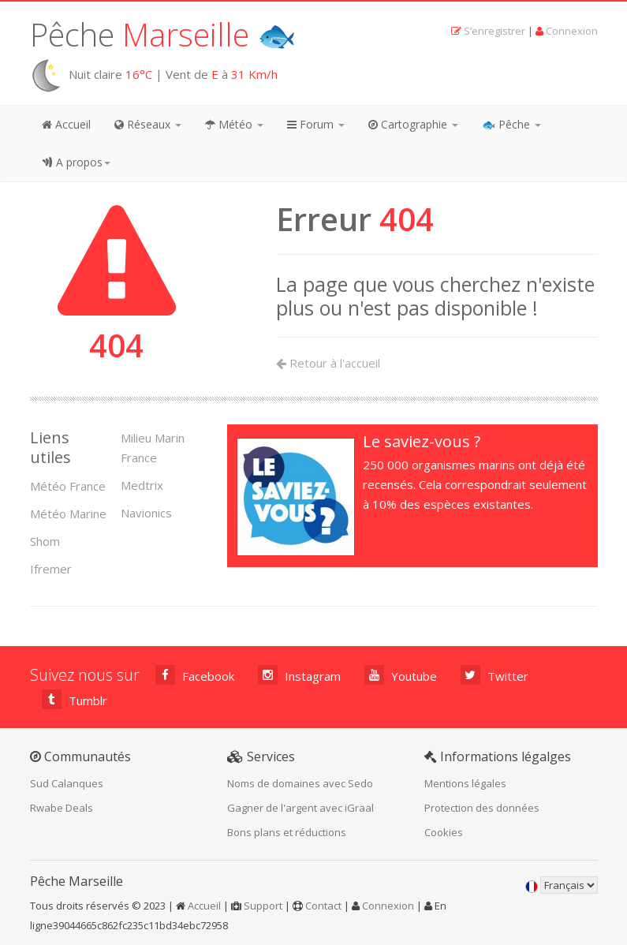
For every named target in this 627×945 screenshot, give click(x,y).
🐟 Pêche (511, 124)
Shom (45, 541)
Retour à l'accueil (328, 363)
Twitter (494, 675)
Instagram (299, 675)
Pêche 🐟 (163, 34)
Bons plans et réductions (286, 832)
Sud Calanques (66, 783)
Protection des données (481, 808)
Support (263, 905)
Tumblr (74, 699)
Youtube (400, 675)
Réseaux (147, 124)
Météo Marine (68, 513)
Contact (323, 905)
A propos (76, 162)
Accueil (66, 124)
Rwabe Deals (61, 808)
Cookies (443, 832)
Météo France (68, 486)
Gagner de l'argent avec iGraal (300, 808)
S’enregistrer (494, 31)
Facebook (194, 675)
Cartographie (413, 124)
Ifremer (51, 569)
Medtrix (142, 485)
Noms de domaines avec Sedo (300, 783)
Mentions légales (465, 783)
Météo (234, 124)
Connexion (572, 31)
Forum (316, 124)
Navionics (146, 513)
